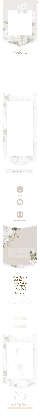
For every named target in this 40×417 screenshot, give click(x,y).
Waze (20, 195)
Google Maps (20, 207)
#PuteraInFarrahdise (20, 220)
